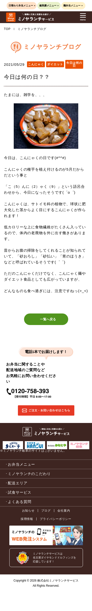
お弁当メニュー (21, 464)
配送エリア (17, 483)
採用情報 (27, 519)
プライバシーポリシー (55, 519)
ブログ (46, 510)
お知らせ (28, 510)
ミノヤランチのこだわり (29, 474)
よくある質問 (19, 502)
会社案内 (63, 510)
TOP (7, 28)
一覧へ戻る (48, 319)
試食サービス (19, 492)
